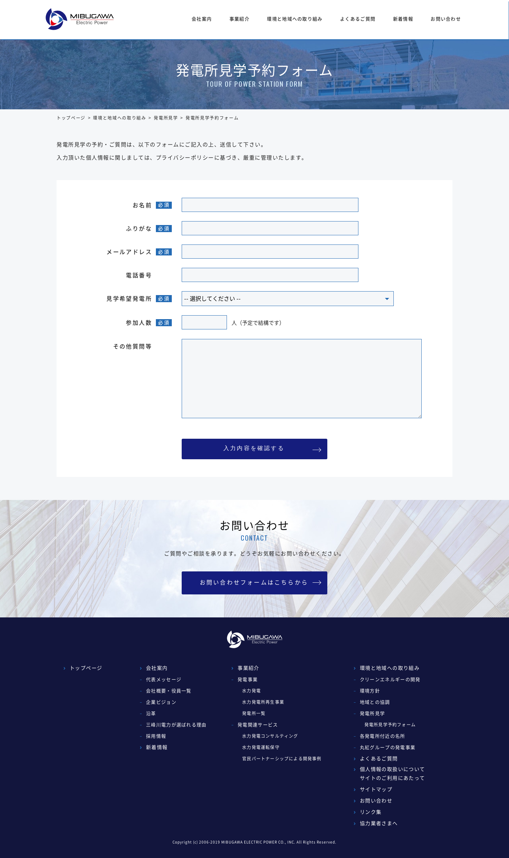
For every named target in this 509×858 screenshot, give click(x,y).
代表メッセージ (163, 679)
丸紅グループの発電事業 (387, 747)
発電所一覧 (253, 713)
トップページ (71, 118)
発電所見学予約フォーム (390, 724)
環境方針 (370, 690)
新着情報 (403, 18)
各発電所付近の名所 (382, 735)
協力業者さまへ (379, 823)
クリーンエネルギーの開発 (390, 679)
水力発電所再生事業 (263, 702)
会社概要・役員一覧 (169, 690)
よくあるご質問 (357, 18)
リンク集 (371, 812)
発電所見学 (166, 118)
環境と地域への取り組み (294, 18)
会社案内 (202, 18)
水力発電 (251, 690)
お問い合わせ (446, 18)
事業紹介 (239, 18)
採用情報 (156, 735)
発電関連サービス (258, 724)
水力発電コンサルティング (270, 736)
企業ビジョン (161, 701)
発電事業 (248, 679)
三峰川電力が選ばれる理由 (176, 724)
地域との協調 (375, 701)
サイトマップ (376, 789)
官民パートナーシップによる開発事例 (281, 758)
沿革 (151, 713)
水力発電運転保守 (261, 747)
